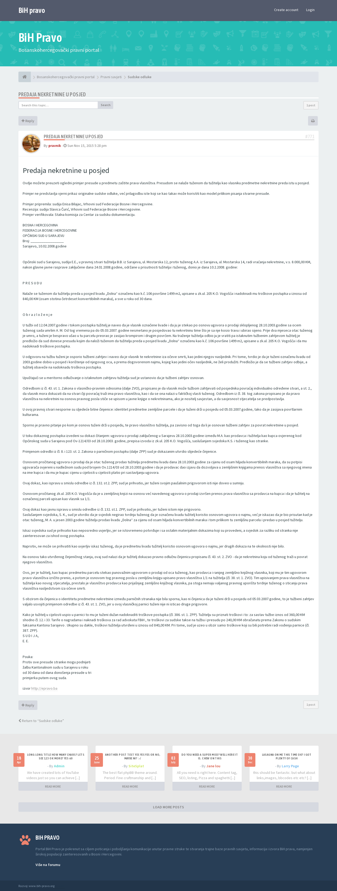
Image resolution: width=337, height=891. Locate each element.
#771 (309, 136)
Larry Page (290, 766)
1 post (310, 105)
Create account (286, 9)
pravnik (54, 145)
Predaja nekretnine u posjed (52, 94)
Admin (59, 766)
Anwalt (60, 886)
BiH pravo (31, 10)
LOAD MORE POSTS (168, 807)
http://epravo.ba (44, 688)
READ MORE (53, 786)
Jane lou (213, 766)
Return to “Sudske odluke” (41, 720)
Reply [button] (28, 120)
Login (310, 9)
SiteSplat (136, 766)
